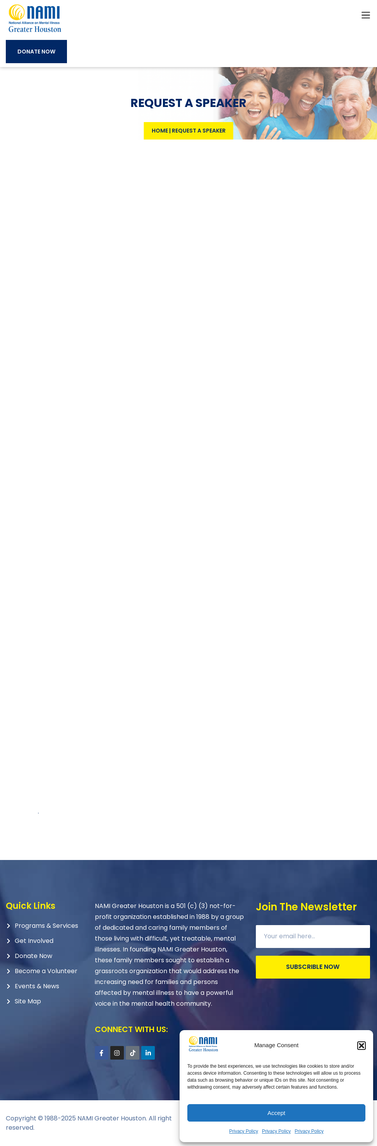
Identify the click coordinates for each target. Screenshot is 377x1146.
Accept (276, 1113)
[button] (361, 1045)
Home (160, 130)
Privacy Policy (243, 1131)
